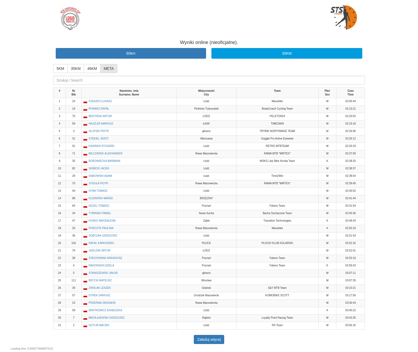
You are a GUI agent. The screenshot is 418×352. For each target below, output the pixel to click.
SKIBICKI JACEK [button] (99, 168)
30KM (287, 53)
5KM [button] (60, 68)
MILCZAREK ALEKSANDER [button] (106, 153)
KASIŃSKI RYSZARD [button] (102, 146)
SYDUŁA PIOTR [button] (98, 183)
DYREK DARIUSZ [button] (99, 295)
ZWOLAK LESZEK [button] (100, 287)
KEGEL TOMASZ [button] (99, 205)
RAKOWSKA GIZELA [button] (101, 265)
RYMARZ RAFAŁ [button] (99, 108)
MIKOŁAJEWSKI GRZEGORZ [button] (106, 317)
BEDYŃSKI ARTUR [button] (100, 116)
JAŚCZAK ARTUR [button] (100, 250)
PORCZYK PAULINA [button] (101, 228)
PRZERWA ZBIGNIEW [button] (102, 302)
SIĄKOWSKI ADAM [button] (100, 175)
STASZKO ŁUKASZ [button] (100, 101)
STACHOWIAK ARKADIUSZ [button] (105, 258)
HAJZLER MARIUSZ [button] (101, 123)
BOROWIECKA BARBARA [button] (104, 160)
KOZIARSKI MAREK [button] (101, 198)
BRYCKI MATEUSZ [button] (100, 280)
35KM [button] (76, 68)
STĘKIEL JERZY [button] (99, 138)
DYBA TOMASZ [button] (98, 190)
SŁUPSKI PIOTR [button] (99, 131)
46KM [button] (92, 68)
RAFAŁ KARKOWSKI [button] (101, 243)
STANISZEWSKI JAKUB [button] (103, 272)
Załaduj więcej (209, 339)
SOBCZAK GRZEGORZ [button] (103, 235)
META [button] (109, 68)
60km (130, 53)
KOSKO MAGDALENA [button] (102, 220)
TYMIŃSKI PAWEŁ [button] (100, 213)
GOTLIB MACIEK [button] (99, 325)
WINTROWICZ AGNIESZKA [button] (105, 310)
